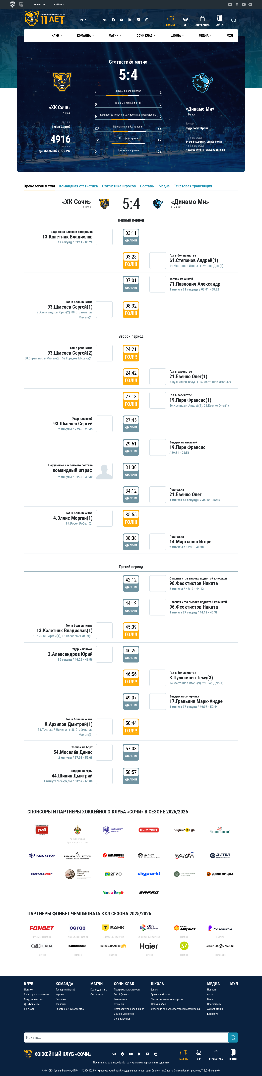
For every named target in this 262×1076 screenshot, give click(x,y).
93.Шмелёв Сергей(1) (70, 307)
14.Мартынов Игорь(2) (215, 382)
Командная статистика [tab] (78, 186)
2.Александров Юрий (70, 654)
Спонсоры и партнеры (36, 994)
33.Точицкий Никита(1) (54, 730)
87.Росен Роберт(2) (79, 523)
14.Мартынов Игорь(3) (185, 683)
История (28, 989)
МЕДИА (213, 983)
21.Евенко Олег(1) (188, 376)
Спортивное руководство (70, 1009)
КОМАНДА (64, 983)
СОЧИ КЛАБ (124, 983)
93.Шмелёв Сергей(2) (70, 353)
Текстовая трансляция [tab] (193, 186)
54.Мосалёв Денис (73, 752)
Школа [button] (176, 35)
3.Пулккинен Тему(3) (191, 678)
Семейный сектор (124, 1013)
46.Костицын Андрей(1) (185, 405)
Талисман (61, 1004)
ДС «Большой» (32, 1004)
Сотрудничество (33, 999)
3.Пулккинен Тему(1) (183, 382)
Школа (155, 989)
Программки (214, 1004)
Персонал (61, 999)
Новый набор (158, 1004)
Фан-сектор (120, 999)
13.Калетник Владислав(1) (64, 630)
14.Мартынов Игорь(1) (185, 266)
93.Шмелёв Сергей (73, 424)
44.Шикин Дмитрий (72, 776)
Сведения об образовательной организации (176, 1009)
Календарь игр (98, 989)
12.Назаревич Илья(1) (77, 636)
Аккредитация (215, 1009)
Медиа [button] (204, 35)
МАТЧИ (96, 983)
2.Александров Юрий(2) (53, 312)
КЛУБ (28, 983)
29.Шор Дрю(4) (212, 683)
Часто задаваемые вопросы (167, 999)
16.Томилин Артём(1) (45, 636)
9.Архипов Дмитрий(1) (69, 724)
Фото (210, 994)
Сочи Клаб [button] (145, 35)
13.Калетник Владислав (67, 237)
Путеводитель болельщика (129, 1009)
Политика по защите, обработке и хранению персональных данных (131, 1062)
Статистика (96, 994)
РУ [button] (82, 19)
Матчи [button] (114, 35)
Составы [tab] (147, 186)
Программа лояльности (127, 989)
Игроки (60, 994)
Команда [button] (84, 35)
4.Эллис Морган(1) (73, 518)
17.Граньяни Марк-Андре (196, 701)
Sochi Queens (121, 994)
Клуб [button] (55, 35)
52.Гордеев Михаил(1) (77, 358)
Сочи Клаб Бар (122, 1018)
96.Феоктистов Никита (193, 583)
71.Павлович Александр (194, 284)
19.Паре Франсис (187, 447)
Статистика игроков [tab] (119, 186)
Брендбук (212, 1013)
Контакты (29, 1009)
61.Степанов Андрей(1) (193, 260)
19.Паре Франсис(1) (190, 400)
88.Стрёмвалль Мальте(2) (42, 358)
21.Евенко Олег (185, 494)
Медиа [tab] (164, 186)
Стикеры (119, 1004)
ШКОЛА (157, 983)
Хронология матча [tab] (39, 186)
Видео (210, 999)
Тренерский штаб (65, 989)
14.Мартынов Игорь (190, 542)
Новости (212, 989)
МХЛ (230, 35)
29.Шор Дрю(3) (212, 266)
